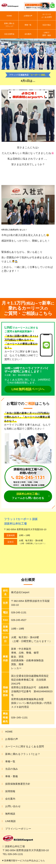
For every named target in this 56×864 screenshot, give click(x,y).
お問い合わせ (13, 806)
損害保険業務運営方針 (17, 783)
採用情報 (10, 791)
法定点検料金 (9, 34)
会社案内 (28, 34)
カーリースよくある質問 (46, 15)
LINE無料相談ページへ (27, 389)
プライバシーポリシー (18, 828)
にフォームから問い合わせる (28, 495)
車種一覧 (28, 25)
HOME (9, 16)
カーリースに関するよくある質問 (24, 746)
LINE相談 (10, 821)
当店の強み (46, 25)
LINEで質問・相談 (46, 34)
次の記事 (47, 290)
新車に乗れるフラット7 (9, 24)
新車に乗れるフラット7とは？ (22, 754)
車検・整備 (11, 776)
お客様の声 (28, 16)
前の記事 (36, 290)
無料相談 (10, 813)
